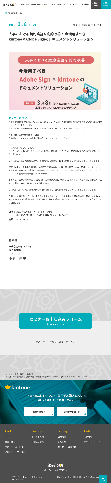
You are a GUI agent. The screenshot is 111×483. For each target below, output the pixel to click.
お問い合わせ (39, 411)
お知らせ (62, 441)
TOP (103, 480)
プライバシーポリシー (21, 477)
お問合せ (88, 436)
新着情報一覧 (15, 13)
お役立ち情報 (38, 441)
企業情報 (85, 4)
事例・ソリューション (40, 4)
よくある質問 (55, 4)
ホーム (8, 436)
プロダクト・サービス (71, 4)
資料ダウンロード (72, 411)
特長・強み (25, 4)
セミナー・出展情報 (67, 446)
